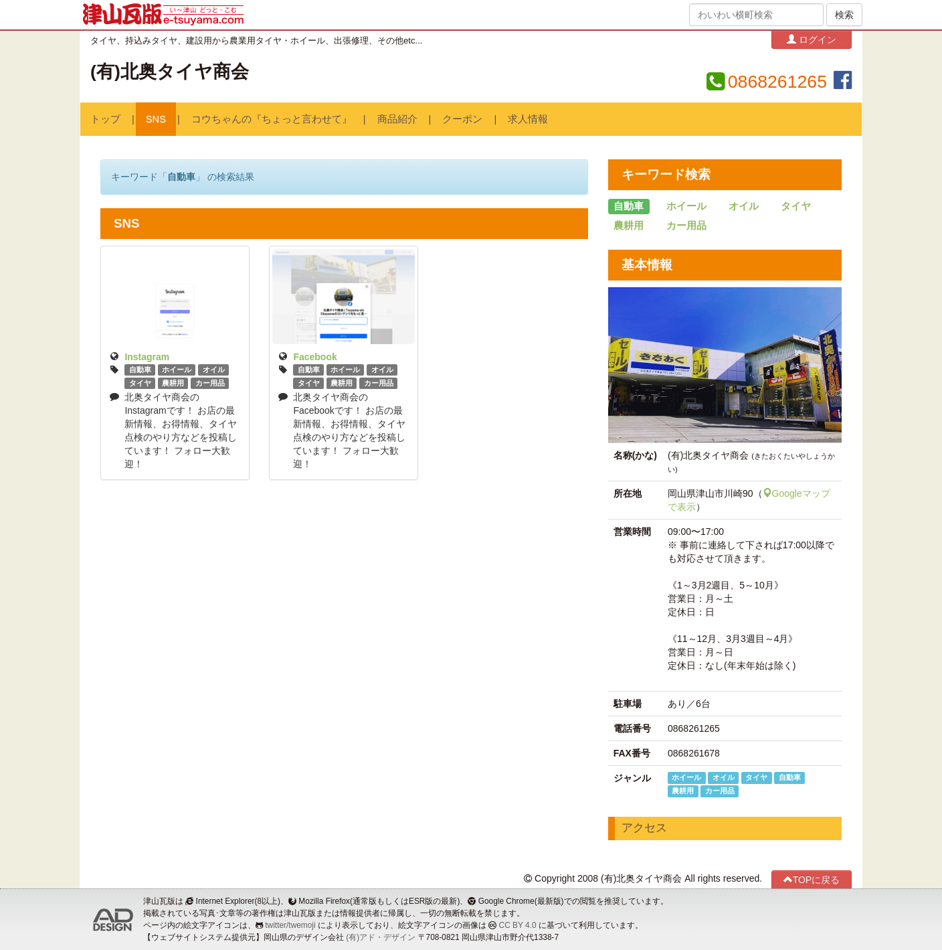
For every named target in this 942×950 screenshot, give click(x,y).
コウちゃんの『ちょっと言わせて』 (271, 119)
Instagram (146, 356)
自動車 (140, 370)
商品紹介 (397, 119)
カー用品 (210, 383)
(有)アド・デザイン (380, 937)
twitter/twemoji (290, 925)
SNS (156, 119)
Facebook (315, 356)
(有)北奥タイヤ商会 (169, 72)
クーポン (462, 119)
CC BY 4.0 (518, 925)
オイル (214, 370)
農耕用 (173, 383)
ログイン (811, 39)
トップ (105, 119)
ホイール (176, 370)
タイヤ (140, 383)
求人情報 (528, 119)
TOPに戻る (811, 879)
